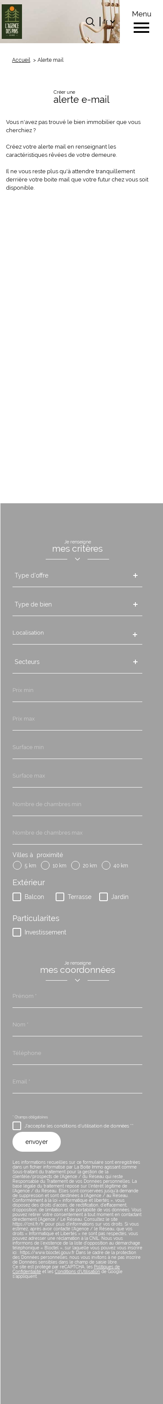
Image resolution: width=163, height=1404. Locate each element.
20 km (90, 561)
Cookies (103, 1395)
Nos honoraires (64, 1369)
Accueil (21, 60)
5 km (30, 561)
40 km (120, 561)
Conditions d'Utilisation (77, 966)
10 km (59, 561)
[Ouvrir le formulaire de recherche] (90, 21)
